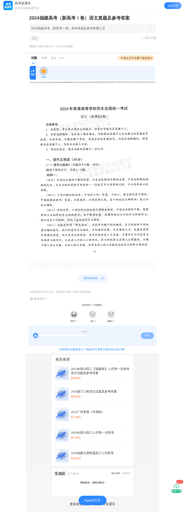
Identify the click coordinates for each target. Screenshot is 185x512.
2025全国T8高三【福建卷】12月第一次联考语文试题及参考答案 (100, 371)
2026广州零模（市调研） (87, 412)
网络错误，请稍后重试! (92, 482)
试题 (34, 57)
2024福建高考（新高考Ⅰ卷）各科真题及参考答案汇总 (68, 28)
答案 (44, 57)
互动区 (60, 473)
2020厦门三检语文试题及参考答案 (94, 391)
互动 (58, 57)
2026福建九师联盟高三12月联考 (92, 453)
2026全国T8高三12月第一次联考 (92, 432)
